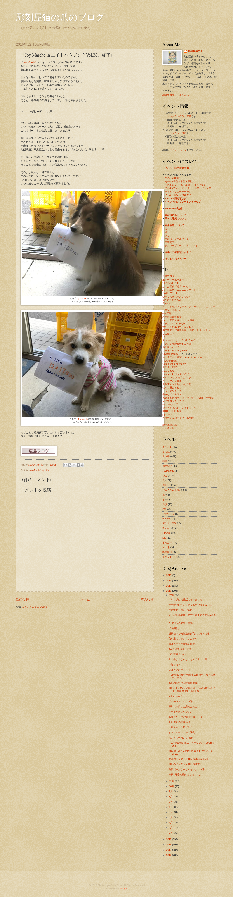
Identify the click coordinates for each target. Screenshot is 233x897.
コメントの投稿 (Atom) (34, 606)
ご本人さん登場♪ (171, 490)
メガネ (166, 547)
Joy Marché (29, 62)
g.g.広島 (166, 313)
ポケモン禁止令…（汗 (181, 701)
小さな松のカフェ (172, 394)
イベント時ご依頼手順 (177, 168)
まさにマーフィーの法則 (182, 732)
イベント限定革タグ (175, 198)
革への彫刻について (175, 218)
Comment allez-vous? (174, 364)
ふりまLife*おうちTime (174, 350)
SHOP (165, 485)
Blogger (166, 528)
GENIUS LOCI (170, 283)
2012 (169, 855)
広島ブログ (168, 276)
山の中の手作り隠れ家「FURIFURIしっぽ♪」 (186, 330)
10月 (172, 786)
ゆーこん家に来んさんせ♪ (176, 296)
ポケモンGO (169, 523)
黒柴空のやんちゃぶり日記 (176, 384)
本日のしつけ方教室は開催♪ (184, 683)
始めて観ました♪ (178, 654)
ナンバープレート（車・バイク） (183, 245)
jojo (164, 537)
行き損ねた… (176, 628)
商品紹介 (167, 466)
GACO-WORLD (170, 293)
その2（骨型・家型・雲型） (180, 181)
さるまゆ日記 (169, 367)
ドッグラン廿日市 (176, 133)
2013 (169, 850)
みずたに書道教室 (172, 316)
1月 (171, 833)
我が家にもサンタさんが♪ (182, 638)
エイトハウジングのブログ (176, 377)
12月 (172, 595)
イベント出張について (174, 259)
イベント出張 (169, 557)
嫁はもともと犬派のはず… (183, 643)
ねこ (164, 475)
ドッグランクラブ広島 (179, 116)
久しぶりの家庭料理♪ (180, 722)
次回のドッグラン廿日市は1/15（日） (189, 759)
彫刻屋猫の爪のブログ (60, 17)
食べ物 (166, 456)
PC (164, 509)
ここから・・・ (170, 333)
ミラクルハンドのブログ (175, 323)
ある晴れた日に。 (172, 347)
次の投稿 (22, 599)
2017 (169, 585)
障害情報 (167, 552)
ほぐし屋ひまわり (172, 387)
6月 (171, 807)
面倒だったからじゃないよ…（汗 (187, 769)
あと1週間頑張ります (180, 649)
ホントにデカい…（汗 (181, 737)
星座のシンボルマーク (177, 239)
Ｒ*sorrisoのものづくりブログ (178, 340)
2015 (169, 839)
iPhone (166, 518)
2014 (169, 844)
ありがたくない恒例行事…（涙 (185, 717)
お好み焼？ (175, 664)
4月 (171, 817)
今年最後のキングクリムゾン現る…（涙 (190, 604)
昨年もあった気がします (182, 727)
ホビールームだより (173, 279)
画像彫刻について (174, 225)
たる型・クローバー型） (178, 191)
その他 (166, 451)
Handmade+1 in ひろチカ (176, 374)
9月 (171, 791)
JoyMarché (35, 470)
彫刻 (164, 461)
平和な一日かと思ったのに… (184, 706)
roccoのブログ (170, 404)
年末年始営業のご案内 (181, 609)
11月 (172, 781)
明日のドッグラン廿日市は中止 (185, 764)
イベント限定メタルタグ (178, 195)
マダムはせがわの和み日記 (176, 343)
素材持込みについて (175, 215)
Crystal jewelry (170, 354)
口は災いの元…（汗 (179, 669)
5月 (171, 812)
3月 (171, 822)
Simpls (166, 303)
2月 (171, 827)
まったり (167, 542)
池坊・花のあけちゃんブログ (178, 326)
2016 (169, 590)
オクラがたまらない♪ (180, 711)
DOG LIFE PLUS (171, 411)
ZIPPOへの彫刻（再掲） (182, 623)
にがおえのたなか (172, 299)
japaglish (167, 414)
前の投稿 (147, 599)
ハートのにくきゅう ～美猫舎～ (179, 320)
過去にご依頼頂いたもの (178, 252)
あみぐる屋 (168, 370)
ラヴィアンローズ (172, 391)
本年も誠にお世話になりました (185, 599)
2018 (169, 580)
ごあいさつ (168, 513)
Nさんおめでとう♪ (178, 696)
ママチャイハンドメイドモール (179, 407)
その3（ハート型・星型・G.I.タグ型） (185, 185)
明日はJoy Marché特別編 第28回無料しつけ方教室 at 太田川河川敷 (192, 689)
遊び (164, 504)
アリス (168, 235)
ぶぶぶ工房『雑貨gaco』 (175, 286)
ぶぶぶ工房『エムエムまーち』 (179, 289)
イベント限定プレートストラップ (183, 201)
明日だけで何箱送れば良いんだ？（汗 (189, 633)
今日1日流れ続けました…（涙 (185, 774)
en (163, 337)
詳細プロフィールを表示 (175, 95)
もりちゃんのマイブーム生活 (178, 418)
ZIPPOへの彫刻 (173, 208)
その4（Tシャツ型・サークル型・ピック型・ (189, 188)
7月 (171, 802)
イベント (47, 470)
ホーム (85, 599)
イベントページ (178, 150)
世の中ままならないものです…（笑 (188, 659)
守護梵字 (169, 242)
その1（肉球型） (174, 178)
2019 (169, 575)
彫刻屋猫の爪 (35, 464)
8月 (171, 796)
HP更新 (166, 533)
